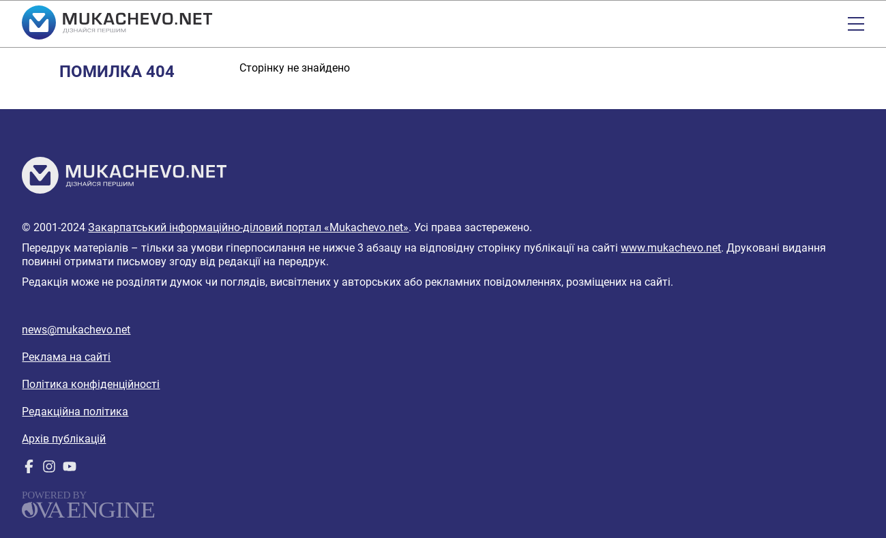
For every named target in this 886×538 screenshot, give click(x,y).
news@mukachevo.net (76, 329)
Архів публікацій (64, 438)
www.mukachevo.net (671, 247)
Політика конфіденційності (91, 384)
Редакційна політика (75, 411)
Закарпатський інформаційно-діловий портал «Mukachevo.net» (248, 227)
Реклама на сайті (66, 356)
